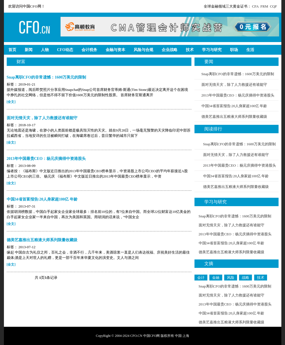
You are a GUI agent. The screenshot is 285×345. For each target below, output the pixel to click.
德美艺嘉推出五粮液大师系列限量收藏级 (234, 116)
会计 (201, 277)
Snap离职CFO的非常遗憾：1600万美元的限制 (237, 74)
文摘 (208, 263)
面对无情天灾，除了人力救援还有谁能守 (234, 84)
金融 (215, 277)
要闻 (208, 61)
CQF (273, 6)
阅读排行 (213, 129)
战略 (245, 277)
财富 (21, 61)
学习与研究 (215, 201)
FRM (264, 6)
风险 (230, 277)
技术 (260, 277)
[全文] (11, 102)
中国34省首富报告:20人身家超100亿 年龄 (234, 106)
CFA (255, 6)
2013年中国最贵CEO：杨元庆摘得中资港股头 (237, 95)
